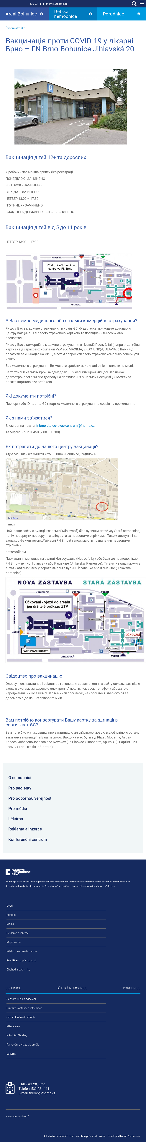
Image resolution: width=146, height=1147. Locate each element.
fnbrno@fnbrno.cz (56, 3)
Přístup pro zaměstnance (21, 951)
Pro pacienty (19, 788)
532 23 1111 (37, 3)
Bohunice (13, 988)
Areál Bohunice (21, 14)
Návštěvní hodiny (16, 1035)
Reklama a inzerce (25, 829)
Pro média (17, 808)
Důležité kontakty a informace (24, 1008)
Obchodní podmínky (18, 969)
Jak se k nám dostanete (21, 1017)
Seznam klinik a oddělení (21, 999)
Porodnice (113, 14)
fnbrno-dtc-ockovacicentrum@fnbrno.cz (65, 426)
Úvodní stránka (15, 28)
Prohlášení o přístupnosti (21, 960)
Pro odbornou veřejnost (29, 798)
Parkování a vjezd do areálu (22, 1044)
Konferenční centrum (27, 839)
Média (10, 924)
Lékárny (11, 1053)
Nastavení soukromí (17, 1116)
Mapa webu (13, 942)
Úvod (9, 905)
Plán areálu (13, 1026)
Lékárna (15, 818)
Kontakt (11, 914)
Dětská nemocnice (65, 14)
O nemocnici (19, 777)
